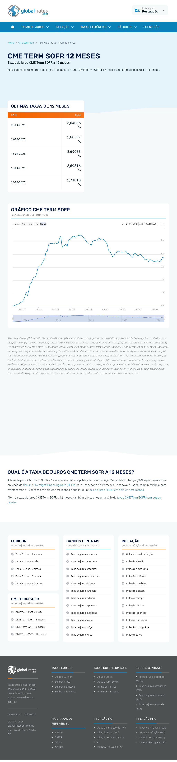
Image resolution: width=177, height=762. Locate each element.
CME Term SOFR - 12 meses (28, 634)
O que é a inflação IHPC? (151, 732)
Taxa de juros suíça (79, 627)
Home (11, 42)
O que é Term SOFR (106, 681)
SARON (57, 732)
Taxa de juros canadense (82, 576)
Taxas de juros (35, 27)
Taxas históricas (96, 27)
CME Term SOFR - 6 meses (28, 626)
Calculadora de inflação (137, 554)
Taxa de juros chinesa (80, 583)
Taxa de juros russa (79, 620)
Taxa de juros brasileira (81, 561)
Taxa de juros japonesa (81, 605)
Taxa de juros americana (82, 554)
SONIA (57, 742)
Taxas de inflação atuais (151, 727)
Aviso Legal (14, 714)
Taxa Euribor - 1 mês (24, 561)
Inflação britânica (134, 576)
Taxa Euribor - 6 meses (26, 576)
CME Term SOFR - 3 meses (28, 619)
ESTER (57, 737)
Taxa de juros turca (79, 634)
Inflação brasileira (134, 583)
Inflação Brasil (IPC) (106, 732)
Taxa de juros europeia (81, 590)
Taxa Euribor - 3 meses (26, 569)
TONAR (57, 747)
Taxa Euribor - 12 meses (26, 583)
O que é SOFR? (103, 676)
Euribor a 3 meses (63, 686)
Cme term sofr (26, 42)
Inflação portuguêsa (135, 627)
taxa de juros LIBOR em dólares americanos (116, 490)
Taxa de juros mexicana (81, 612)
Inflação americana (135, 569)
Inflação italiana (133, 605)
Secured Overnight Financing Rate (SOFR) (49, 485)
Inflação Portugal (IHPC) (151, 742)
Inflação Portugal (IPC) (108, 746)
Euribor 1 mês (61, 681)
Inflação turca (132, 634)
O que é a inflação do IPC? (110, 727)
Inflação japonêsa (134, 612)
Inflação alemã (132, 561)
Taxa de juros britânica (81, 569)
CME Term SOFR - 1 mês (26, 612)
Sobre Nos (30, 714)
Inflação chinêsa (133, 590)
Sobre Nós (151, 27)
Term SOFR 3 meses (106, 691)
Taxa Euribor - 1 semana (27, 554)
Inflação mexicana (134, 620)
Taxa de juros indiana (80, 598)
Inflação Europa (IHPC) (150, 737)
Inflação (65, 27)
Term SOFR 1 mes (105, 686)
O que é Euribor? (62, 676)
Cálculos (127, 27)
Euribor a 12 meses (64, 691)
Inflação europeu (133, 598)
